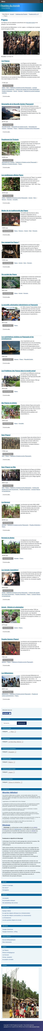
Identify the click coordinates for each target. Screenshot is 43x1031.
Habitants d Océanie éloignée (9, 164)
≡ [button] (41, 1)
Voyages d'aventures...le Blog (9, 931)
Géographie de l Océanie (8, 162)
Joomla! (6, 1026)
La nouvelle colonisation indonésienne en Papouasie (19, 305)
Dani (8, 87)
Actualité (15, 199)
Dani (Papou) (5, 435)
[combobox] (9, 723)
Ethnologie (6, 825)
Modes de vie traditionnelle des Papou (14, 211)
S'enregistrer (5, 890)
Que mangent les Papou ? (10, 242)
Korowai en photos (7, 538)
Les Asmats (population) (10, 570)
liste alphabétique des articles (10, 902)
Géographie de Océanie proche (19, 126)
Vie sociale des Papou (9, 274)
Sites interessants (7, 942)
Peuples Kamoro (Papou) (10, 639)
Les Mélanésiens (7, 673)
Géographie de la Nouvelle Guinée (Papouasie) (17, 104)
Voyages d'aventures (7, 929)
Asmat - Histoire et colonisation (12, 607)
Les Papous (5, 61)
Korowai (20, 91)
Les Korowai (5, 502)
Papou (3, 87)
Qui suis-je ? (5, 887)
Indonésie (9, 128)
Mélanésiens (5, 694)
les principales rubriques (8, 900)
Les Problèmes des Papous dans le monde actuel (18, 371)
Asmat (15, 91)
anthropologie (17, 829)
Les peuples (5, 898)
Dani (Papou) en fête (8, 467)
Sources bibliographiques (8, 940)
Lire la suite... (7, 96)
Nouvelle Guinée (31, 22)
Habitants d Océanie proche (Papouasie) (20, 87)
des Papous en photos (9, 403)
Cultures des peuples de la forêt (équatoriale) (27, 89)
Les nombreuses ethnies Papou (12, 175)
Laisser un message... (8, 885)
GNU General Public (34, 1026)
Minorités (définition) (10, 792)
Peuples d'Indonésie (7, 91)
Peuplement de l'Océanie (10, 139)
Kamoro (4, 199)
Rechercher (21, 723)
